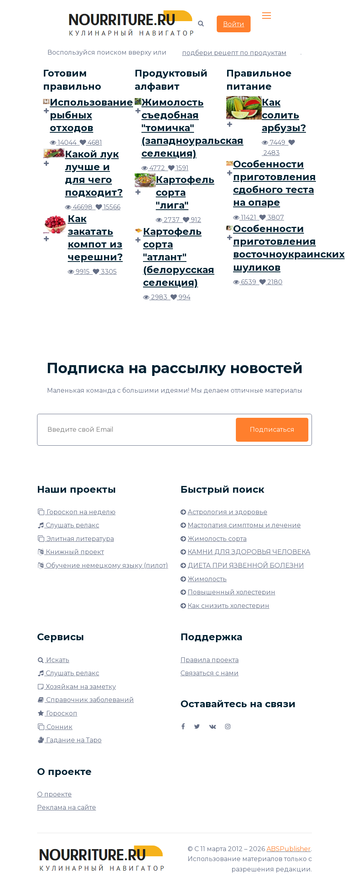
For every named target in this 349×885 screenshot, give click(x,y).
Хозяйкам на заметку (76, 686)
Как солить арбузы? (284, 115)
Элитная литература (75, 539)
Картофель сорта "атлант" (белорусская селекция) (178, 257)
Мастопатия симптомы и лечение (244, 525)
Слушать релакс (68, 525)
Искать (53, 660)
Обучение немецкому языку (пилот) (102, 565)
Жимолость (207, 579)
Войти (233, 24)
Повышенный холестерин (231, 592)
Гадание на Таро (69, 740)
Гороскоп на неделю (76, 512)
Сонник (55, 727)
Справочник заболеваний (85, 700)
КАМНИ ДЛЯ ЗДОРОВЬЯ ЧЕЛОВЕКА (249, 552)
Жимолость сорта (217, 539)
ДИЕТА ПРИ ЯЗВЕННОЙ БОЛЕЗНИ (246, 565)
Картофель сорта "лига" (185, 192)
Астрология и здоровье (227, 512)
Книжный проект (70, 552)
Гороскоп (57, 713)
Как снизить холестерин (228, 606)
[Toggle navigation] (267, 16)
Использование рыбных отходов (91, 115)
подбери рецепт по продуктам (234, 53)
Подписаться (272, 429)
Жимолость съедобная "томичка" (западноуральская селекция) (192, 127)
